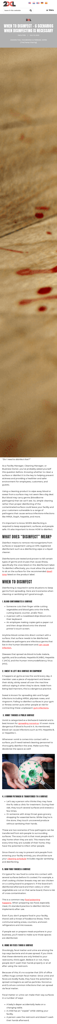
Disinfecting (15, 40)
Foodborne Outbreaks (31, 40)
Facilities (22, 35)
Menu (51, 10)
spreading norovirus (28, 723)
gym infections (40, 708)
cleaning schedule (16, 859)
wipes (44, 40)
